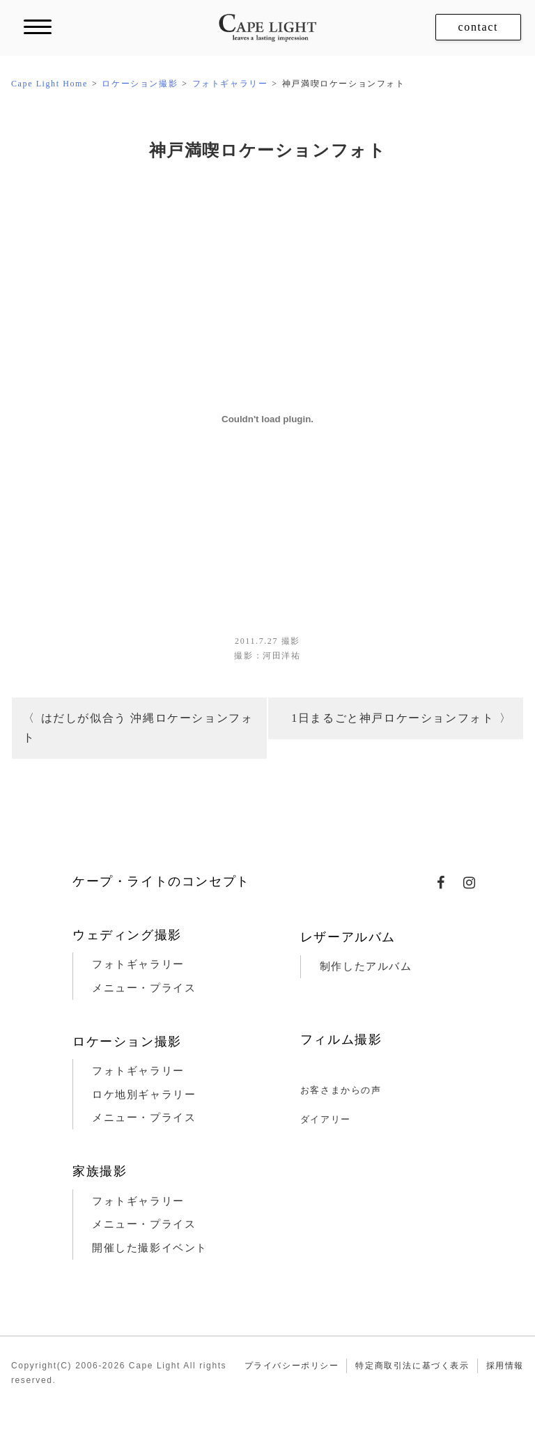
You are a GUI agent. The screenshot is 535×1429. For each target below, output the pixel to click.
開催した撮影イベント (150, 1247)
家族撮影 (99, 1171)
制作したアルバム (366, 966)
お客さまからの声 (341, 1090)
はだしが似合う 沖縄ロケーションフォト (138, 727)
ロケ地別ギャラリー (144, 1094)
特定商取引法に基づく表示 (412, 1365)
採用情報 (505, 1365)
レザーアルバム (348, 937)
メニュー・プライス (144, 988)
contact (478, 27)
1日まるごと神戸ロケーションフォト (392, 718)
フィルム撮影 (341, 1039)
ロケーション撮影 (127, 1042)
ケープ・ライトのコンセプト (161, 881)
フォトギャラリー (138, 964)
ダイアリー (325, 1119)
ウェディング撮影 (127, 935)
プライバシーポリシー (292, 1365)
